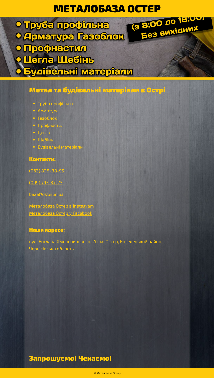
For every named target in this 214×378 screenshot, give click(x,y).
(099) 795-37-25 (46, 182)
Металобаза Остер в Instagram (61, 205)
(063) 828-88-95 (46, 170)
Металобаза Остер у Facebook (60, 213)
